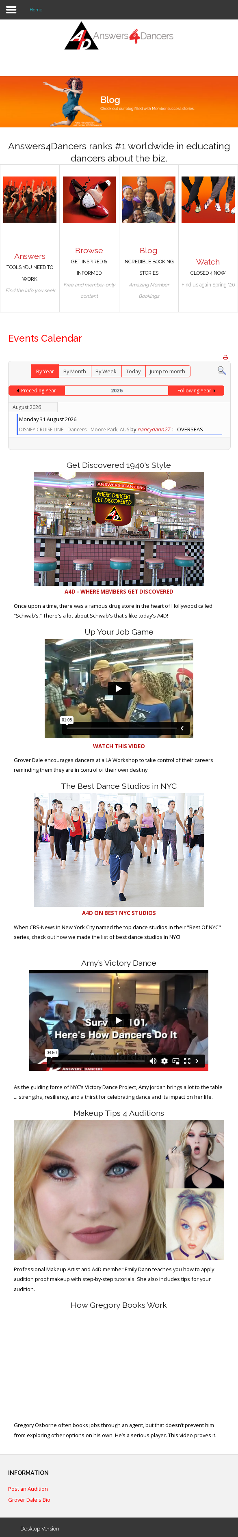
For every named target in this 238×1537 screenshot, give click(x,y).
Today (133, 371)
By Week (106, 371)
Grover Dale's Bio (29, 1500)
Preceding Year (38, 390)
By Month (74, 371)
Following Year (194, 390)
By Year (45, 371)
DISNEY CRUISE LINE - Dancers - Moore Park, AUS (74, 429)
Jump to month (167, 371)
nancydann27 (153, 429)
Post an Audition (28, 1489)
